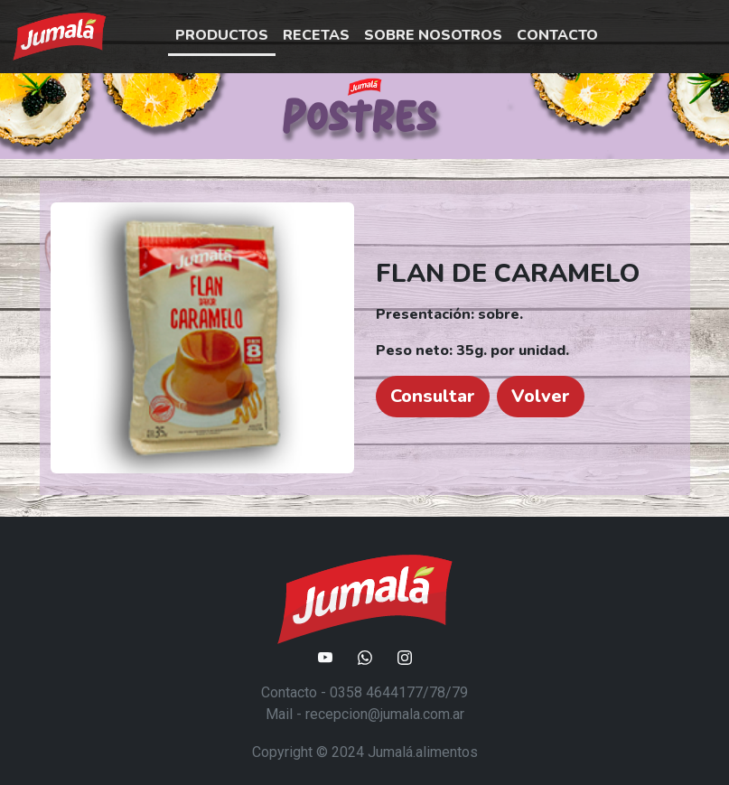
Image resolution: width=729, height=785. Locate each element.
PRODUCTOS (221, 35)
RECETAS (316, 35)
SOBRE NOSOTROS (433, 35)
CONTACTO (557, 35)
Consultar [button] (432, 396)
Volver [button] (540, 396)
